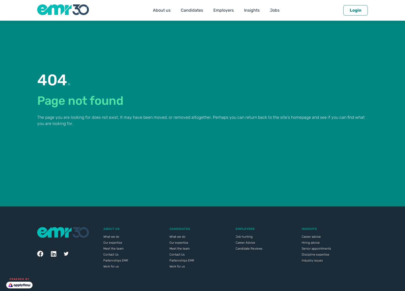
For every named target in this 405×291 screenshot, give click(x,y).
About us (161, 10)
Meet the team (113, 248)
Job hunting (244, 236)
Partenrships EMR (115, 260)
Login (355, 10)
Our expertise (112, 242)
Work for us (111, 266)
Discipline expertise (315, 254)
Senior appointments (316, 248)
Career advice (311, 236)
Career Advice (245, 242)
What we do (111, 236)
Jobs (274, 10)
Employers (223, 10)
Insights (252, 10)
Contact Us (111, 254)
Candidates (192, 10)
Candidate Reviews (249, 248)
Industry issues (312, 260)
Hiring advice (311, 242)
